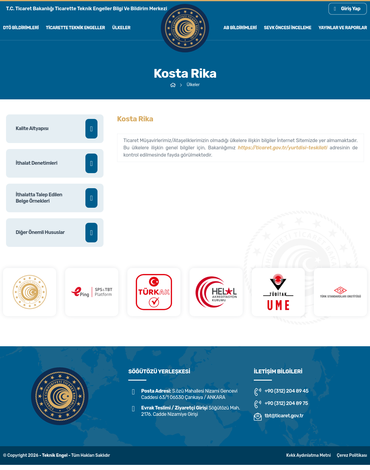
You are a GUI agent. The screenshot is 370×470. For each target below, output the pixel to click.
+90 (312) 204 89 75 (281, 404)
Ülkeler (121, 27)
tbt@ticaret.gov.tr (279, 417)
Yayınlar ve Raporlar (342, 27)
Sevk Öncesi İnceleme (287, 27)
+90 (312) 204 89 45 (281, 392)
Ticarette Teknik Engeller (75, 27)
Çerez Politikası (352, 455)
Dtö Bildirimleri (21, 27)
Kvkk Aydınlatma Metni (308, 455)
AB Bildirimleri (240, 27)
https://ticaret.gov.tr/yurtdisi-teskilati (282, 150)
